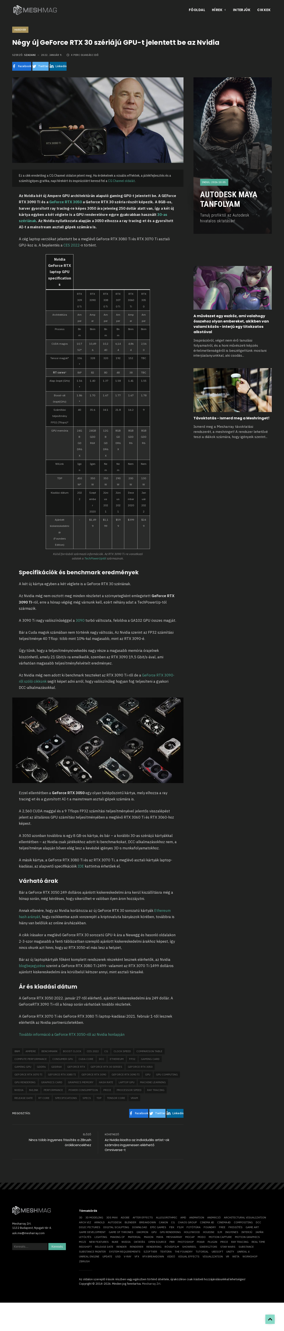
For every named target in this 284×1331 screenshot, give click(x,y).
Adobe (125, 1217)
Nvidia (19, 1090)
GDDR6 (41, 1066)
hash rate (106, 1082)
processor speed (129, 1090)
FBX (171, 1227)
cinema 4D (207, 1222)
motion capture (220, 1237)
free (222, 1227)
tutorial (202, 1251)
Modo (202, 1237)
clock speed (122, 1051)
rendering (154, 1246)
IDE (81, 866)
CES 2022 (71, 245)
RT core (43, 1098)
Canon (163, 1222)
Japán (259, 1232)
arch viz (85, 1222)
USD (118, 1256)
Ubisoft (217, 1251)
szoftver (150, 1251)
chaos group (187, 1222)
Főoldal (197, 10)
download (139, 1227)
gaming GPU (22, 1066)
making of (117, 1237)
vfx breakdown (153, 1256)
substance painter (92, 1251)
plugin (212, 1241)
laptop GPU (126, 1082)
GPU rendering (25, 1082)
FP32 (132, 1059)
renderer (136, 1246)
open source (157, 1241)
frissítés (236, 1227)
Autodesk (115, 1222)
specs (87, 1098)
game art (252, 1227)
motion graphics (247, 1237)
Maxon (148, 1237)
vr (227, 1256)
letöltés (85, 1237)
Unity (230, 1251)
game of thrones (121, 1232)
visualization (213, 1256)
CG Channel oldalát (121, 181)
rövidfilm (172, 1246)
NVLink (33, 1090)
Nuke (115, 1241)
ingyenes (231, 1232)
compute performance (30, 1059)
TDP (99, 1098)
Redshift (85, 1246)
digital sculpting (116, 1227)
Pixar (201, 1241)
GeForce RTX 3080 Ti (62, 1074)
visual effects (188, 1256)
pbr (172, 1241)
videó (171, 1256)
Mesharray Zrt (151, 1284)
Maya (159, 1237)
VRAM (134, 1098)
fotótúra (194, 1227)
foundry (210, 1227)
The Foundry (184, 1251)
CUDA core (86, 1059)
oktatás (139, 1241)
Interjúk (242, 10)
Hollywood (192, 1232)
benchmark (49, 1051)
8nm (17, 1051)
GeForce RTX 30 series (106, 1066)
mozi (82, 1241)
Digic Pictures (89, 1227)
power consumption (83, 1090)
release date (23, 1098)
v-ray (127, 1256)
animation (196, 1217)
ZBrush (84, 1261)
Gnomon (142, 1232)
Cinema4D (224, 1222)
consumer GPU (62, 1059)
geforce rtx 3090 (93, 1074)
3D (80, 1217)
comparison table (149, 1051)
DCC (101, 1059)
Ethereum (117, 1059)
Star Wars (227, 1246)
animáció (214, 1217)
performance (53, 1090)
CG (106, 1051)
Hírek (219, 10)
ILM (219, 1232)
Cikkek (264, 10)
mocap (190, 1237)
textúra (166, 1251)
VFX (136, 1256)
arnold (99, 1222)
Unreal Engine (89, 1256)
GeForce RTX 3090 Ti (126, 1074)
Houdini (208, 1232)
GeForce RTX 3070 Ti (28, 1074)
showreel (189, 1246)
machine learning (153, 1082)
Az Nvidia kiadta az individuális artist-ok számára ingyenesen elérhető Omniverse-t (137, 1145)
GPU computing (167, 1074)
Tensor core (116, 1098)
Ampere (31, 1051)
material (134, 1237)
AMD (183, 1217)
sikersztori (208, 1246)
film (180, 1227)
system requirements (124, 1251)
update (107, 1256)
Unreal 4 (243, 1251)
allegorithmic (166, 1217)
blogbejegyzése (32, 965)
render (121, 1246)
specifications (66, 1098)
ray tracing (155, 1090)
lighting (101, 1237)
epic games (158, 1227)
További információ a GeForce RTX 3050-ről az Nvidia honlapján (71, 1034)
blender (130, 1222)
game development (92, 1232)
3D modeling (94, 1217)
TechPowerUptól (95, 558)
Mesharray (174, 1237)
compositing (243, 1222)
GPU (147, 1074)
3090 (80, 620)
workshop (250, 1256)
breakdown (147, 1222)
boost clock (72, 1051)
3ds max (112, 1217)
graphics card (51, 1082)
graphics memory (80, 1082)
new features (99, 1241)
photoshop (186, 1241)
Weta (235, 1256)
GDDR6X (56, 1066)
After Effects (143, 1217)
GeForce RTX (76, 1066)
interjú (246, 1232)
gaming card (150, 1059)
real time (258, 1241)
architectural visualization (245, 1217)
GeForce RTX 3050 (65, 201)
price (107, 1090)
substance (246, 1246)
